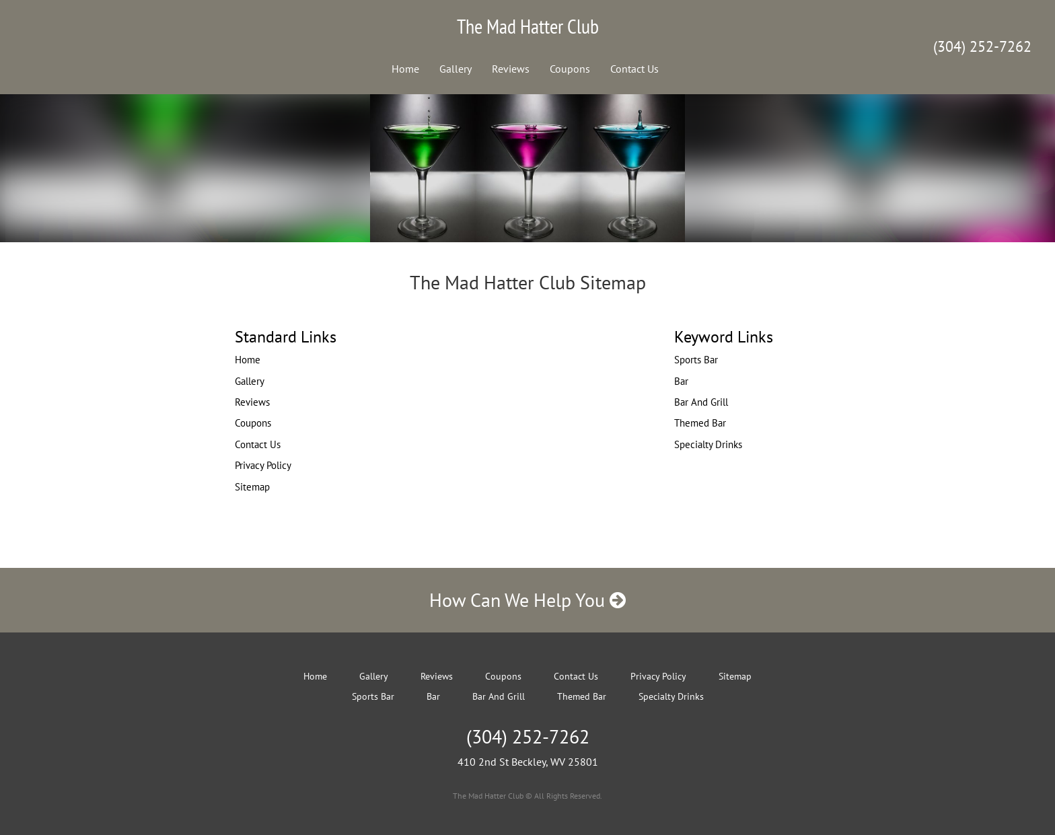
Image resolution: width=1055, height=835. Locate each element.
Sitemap (252, 486)
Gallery (455, 68)
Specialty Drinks (708, 444)
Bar (681, 381)
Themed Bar (700, 422)
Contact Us (634, 68)
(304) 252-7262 (982, 46)
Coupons (570, 68)
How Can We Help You (527, 599)
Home (405, 68)
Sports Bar (696, 359)
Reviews (511, 68)
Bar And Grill (701, 402)
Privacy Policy (263, 465)
